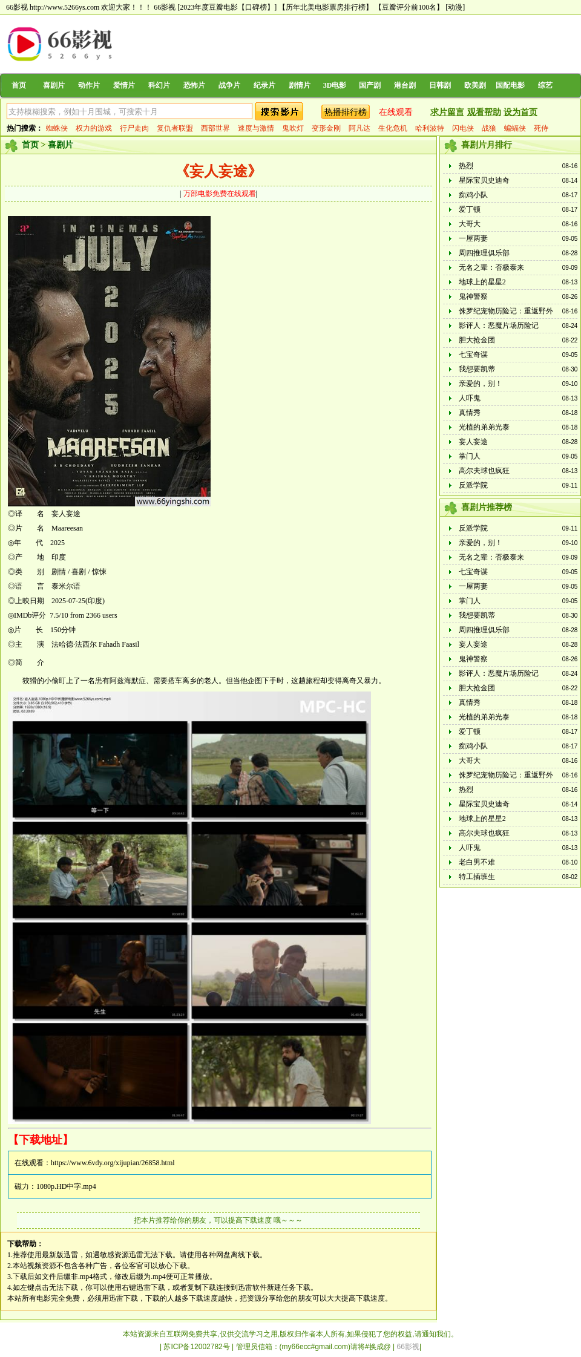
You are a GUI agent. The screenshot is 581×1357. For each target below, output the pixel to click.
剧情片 (299, 85)
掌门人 (470, 456)
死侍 (541, 128)
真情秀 (470, 412)
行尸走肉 (134, 128)
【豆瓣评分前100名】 (409, 7)
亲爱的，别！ (480, 383)
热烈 (466, 166)
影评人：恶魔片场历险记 (499, 325)
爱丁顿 (470, 209)
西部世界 (215, 128)
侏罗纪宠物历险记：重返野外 (506, 311)
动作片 (89, 85)
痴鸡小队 (473, 195)
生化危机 (392, 128)
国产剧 (370, 85)
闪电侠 (463, 128)
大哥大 (470, 224)
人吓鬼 (470, 398)
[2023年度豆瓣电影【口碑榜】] (227, 7)
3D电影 (335, 85)
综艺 (545, 85)
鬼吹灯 (293, 128)
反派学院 (473, 485)
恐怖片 (194, 85)
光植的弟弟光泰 (484, 427)
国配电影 (510, 85)
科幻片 (159, 85)
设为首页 (520, 112)
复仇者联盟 (175, 128)
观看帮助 (484, 112)
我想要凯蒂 (477, 369)
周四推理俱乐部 (484, 253)
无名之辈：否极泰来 (491, 267)
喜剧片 (54, 85)
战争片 (229, 85)
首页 (18, 85)
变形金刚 (326, 128)
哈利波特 (429, 128)
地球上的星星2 (482, 282)
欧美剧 (475, 85)
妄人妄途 (473, 441)
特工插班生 (477, 876)
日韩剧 (440, 85)
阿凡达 (359, 128)
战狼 (489, 128)
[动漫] (455, 7)
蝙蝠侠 (515, 128)
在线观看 (396, 112)
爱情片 (124, 85)
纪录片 (264, 85)
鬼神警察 (473, 296)
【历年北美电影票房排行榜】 (325, 7)
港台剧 (405, 85)
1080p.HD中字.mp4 (66, 1186)
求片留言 (447, 112)
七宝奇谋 (473, 354)
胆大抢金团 (477, 340)
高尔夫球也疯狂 (484, 470)
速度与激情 (256, 128)
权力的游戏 (94, 128)
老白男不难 (477, 862)
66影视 (165, 7)
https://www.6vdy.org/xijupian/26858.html (113, 1163)
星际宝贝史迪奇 (484, 180)
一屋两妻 (473, 238)
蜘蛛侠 (57, 128)
